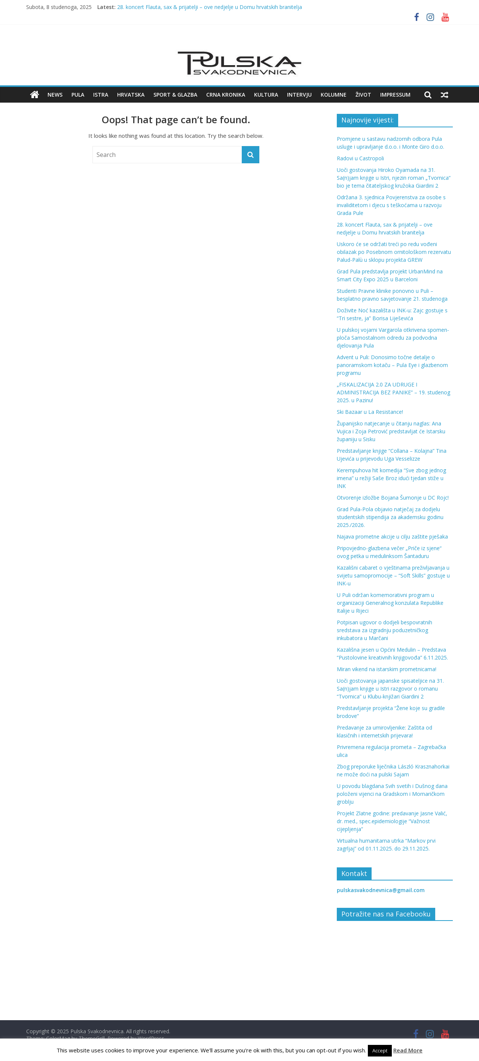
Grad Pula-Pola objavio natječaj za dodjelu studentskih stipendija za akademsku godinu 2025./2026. (390, 517)
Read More (407, 1050)
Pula (77, 94)
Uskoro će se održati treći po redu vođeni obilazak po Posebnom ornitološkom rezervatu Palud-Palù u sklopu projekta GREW (394, 251)
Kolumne (334, 94)
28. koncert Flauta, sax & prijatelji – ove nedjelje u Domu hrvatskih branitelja (209, 6)
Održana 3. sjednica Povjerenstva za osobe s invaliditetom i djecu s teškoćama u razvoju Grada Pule (391, 205)
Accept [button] (379, 1050)
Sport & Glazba (175, 94)
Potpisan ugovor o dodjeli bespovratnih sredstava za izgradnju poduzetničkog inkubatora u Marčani (384, 630)
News (55, 94)
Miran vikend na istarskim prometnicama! (386, 669)
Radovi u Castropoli (360, 158)
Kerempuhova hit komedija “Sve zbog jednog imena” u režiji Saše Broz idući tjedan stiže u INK (391, 478)
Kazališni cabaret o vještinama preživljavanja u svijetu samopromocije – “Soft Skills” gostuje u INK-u (393, 575)
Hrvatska (130, 94)
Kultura (266, 94)
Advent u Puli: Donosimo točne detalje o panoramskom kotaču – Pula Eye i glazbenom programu (392, 365)
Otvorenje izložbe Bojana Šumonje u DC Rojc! (393, 497)
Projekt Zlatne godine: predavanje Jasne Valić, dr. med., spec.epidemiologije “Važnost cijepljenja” (392, 821)
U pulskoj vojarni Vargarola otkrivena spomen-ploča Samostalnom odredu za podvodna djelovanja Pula (393, 337)
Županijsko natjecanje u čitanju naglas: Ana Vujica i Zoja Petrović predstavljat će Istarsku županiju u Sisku (391, 431)
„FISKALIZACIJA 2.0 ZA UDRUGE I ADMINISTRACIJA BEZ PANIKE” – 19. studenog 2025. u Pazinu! (393, 392)
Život (363, 94)
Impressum (395, 94)
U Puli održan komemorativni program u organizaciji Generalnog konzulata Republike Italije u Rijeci (390, 602)
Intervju (299, 94)
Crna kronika (225, 94)
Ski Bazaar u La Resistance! (370, 411)
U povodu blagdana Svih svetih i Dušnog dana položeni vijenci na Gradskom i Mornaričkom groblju (392, 793)
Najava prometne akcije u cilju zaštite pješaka (392, 536)
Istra (100, 94)
